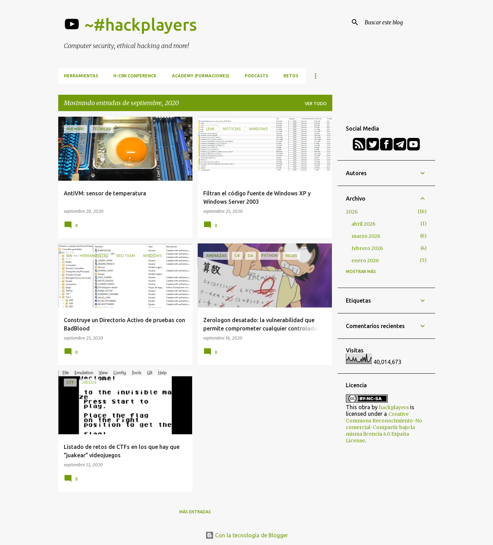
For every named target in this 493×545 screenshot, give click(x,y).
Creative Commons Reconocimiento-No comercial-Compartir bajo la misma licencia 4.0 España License (384, 427)
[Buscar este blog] (398, 22)
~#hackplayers (140, 24)
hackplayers (394, 407)
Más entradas (195, 511)
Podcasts (256, 75)
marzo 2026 (365, 236)
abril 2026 (363, 224)
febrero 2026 (367, 248)
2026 (352, 212)
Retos (290, 75)
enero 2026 (365, 260)
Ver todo (316, 103)
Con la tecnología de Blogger (246, 535)
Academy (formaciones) (200, 75)
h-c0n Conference (135, 75)
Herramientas (81, 75)
